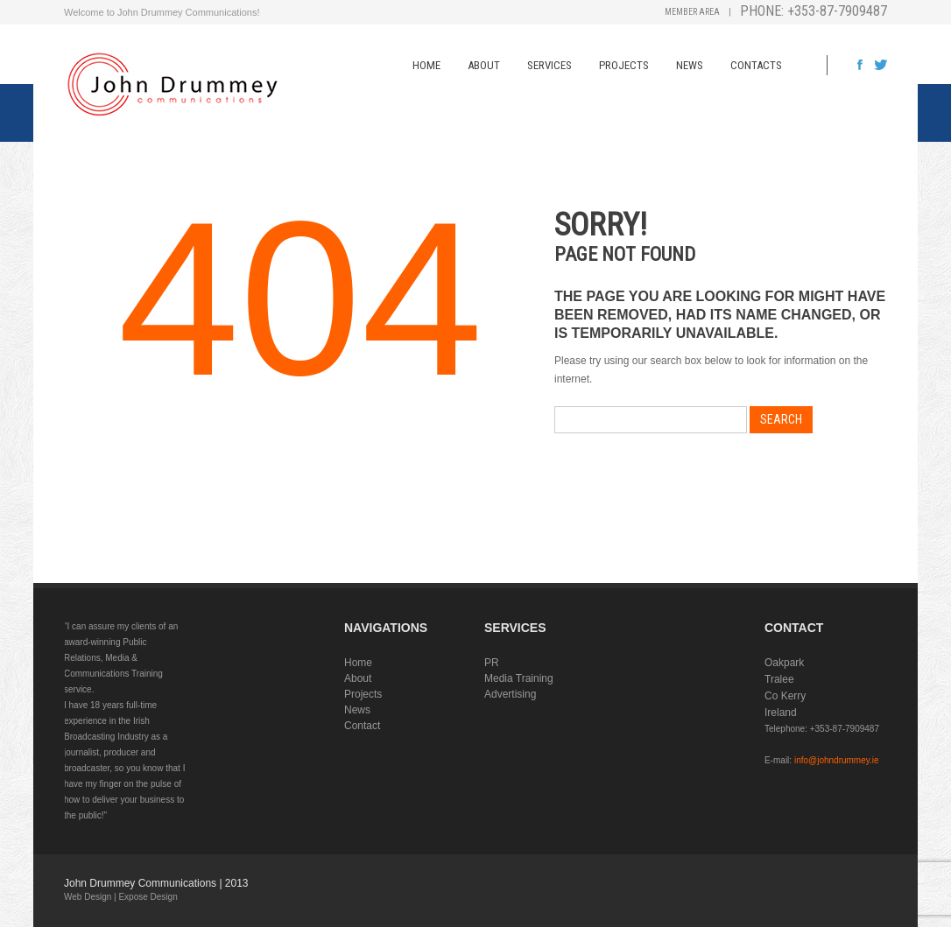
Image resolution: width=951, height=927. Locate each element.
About (484, 65)
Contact (362, 726)
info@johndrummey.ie (836, 760)
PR (491, 663)
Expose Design (147, 897)
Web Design (87, 897)
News (689, 65)
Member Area (692, 12)
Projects (624, 65)
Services (549, 65)
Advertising (510, 694)
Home (426, 65)
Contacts (756, 65)
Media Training (518, 678)
